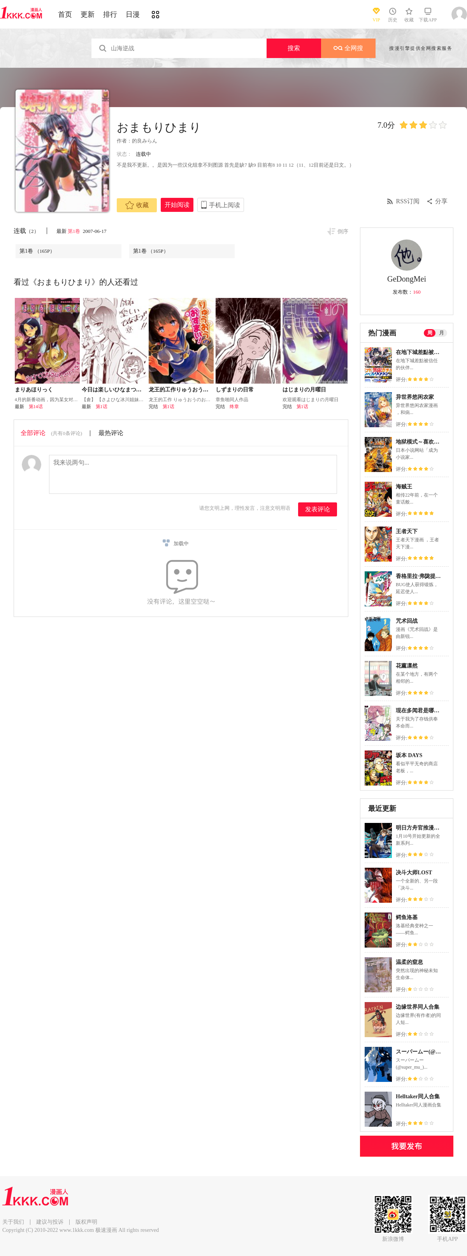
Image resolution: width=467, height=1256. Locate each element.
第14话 (36, 406)
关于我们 (13, 1222)
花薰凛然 (407, 666)
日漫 (133, 14)
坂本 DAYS (409, 755)
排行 (110, 14)
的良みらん (144, 141)
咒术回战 (407, 621)
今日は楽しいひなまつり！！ (117, 390)
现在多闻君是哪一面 (420, 710)
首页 (65, 14)
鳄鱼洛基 (407, 917)
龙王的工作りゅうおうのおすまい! (190, 390)
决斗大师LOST (414, 873)
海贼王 (404, 487)
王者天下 (407, 531)
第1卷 (75, 231)
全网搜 (348, 48)
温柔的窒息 (409, 962)
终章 (234, 406)
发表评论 (317, 509)
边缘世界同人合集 (417, 1007)
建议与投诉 (49, 1222)
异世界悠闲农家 (415, 397)
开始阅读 (177, 204)
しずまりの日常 (235, 390)
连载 (26, 230)
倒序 (342, 231)
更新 (88, 14)
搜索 (294, 48)
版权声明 (86, 1222)
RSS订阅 (408, 201)
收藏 (137, 205)
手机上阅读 (224, 205)
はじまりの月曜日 (304, 390)
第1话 (101, 406)
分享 (441, 201)
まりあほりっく (34, 390)
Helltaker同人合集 (418, 1096)
